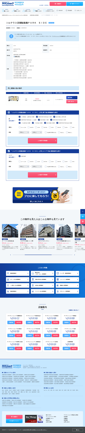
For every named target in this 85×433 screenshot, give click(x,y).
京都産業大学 (7, 402)
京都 (12, 391)
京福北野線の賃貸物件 (48, 383)
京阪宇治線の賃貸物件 (69, 380)
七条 (3, 391)
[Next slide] (75, 255)
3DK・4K (69, 390)
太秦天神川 (34, 391)
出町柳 (14, 390)
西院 (22, 391)
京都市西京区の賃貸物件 (7, 378)
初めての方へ (49, 414)
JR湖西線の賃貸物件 (73, 376)
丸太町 (18, 390)
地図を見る (17, 56)
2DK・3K (61, 390)
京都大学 (6, 400)
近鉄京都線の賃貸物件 (59, 381)
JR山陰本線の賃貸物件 (63, 376)
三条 (38, 390)
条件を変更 (12, 120)
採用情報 (46, 5)
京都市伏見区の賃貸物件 (7, 380)
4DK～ (77, 390)
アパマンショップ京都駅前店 (58, 36)
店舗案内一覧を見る (74, 310)
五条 (9, 391)
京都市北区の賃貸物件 (6, 374)
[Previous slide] (10, 255)
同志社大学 (16, 400)
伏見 (38, 391)
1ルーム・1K (46, 390)
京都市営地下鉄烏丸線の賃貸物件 (51, 374)
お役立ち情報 (49, 421)
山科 (10, 393)
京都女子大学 (28, 402)
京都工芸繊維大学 (29, 403)
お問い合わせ (67, 421)
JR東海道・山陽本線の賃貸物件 (50, 376)
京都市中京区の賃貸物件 (7, 376)
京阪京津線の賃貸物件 (48, 381)
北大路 (6, 390)
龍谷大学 (17, 402)
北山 (3, 390)
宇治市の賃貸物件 (27, 381)
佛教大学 (17, 403)
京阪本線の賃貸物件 (58, 380)
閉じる (77, 429)
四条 (6, 391)
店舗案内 (66, 418)
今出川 (10, 390)
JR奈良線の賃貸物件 (48, 378)
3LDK (74, 390)
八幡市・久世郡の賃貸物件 (7, 381)
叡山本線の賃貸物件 (58, 383)
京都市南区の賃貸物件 (34, 15)
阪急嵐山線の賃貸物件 (48, 380)
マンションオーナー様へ (51, 416)
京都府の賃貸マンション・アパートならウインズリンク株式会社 (15, 15)
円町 (27, 391)
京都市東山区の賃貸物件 (18, 376)
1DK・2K (52, 390)
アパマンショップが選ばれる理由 (71, 414)
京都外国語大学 (7, 405)
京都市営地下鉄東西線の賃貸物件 (66, 374)
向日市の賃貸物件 (18, 381)
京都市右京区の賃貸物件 (29, 378)
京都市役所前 (28, 390)
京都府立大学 (7, 403)
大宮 (19, 391)
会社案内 (66, 416)
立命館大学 (27, 400)
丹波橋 (13, 393)
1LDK (56, 390)
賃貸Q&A (48, 420)
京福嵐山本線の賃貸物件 (70, 381)
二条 (30, 391)
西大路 (15, 391)
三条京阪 (34, 390)
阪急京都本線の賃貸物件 (70, 378)
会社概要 (41, 5)
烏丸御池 (22, 390)
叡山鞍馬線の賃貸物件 (69, 383)
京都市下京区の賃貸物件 (30, 376)
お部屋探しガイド (49, 418)
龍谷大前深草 (5, 393)
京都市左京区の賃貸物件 (29, 374)
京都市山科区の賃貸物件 (18, 380)
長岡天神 (17, 393)
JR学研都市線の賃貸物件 (59, 378)
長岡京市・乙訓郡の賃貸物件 (31, 380)
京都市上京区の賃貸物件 (18, 374)
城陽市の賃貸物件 (35, 381)
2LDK (65, 390)
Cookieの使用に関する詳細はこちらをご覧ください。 (35, 429)
